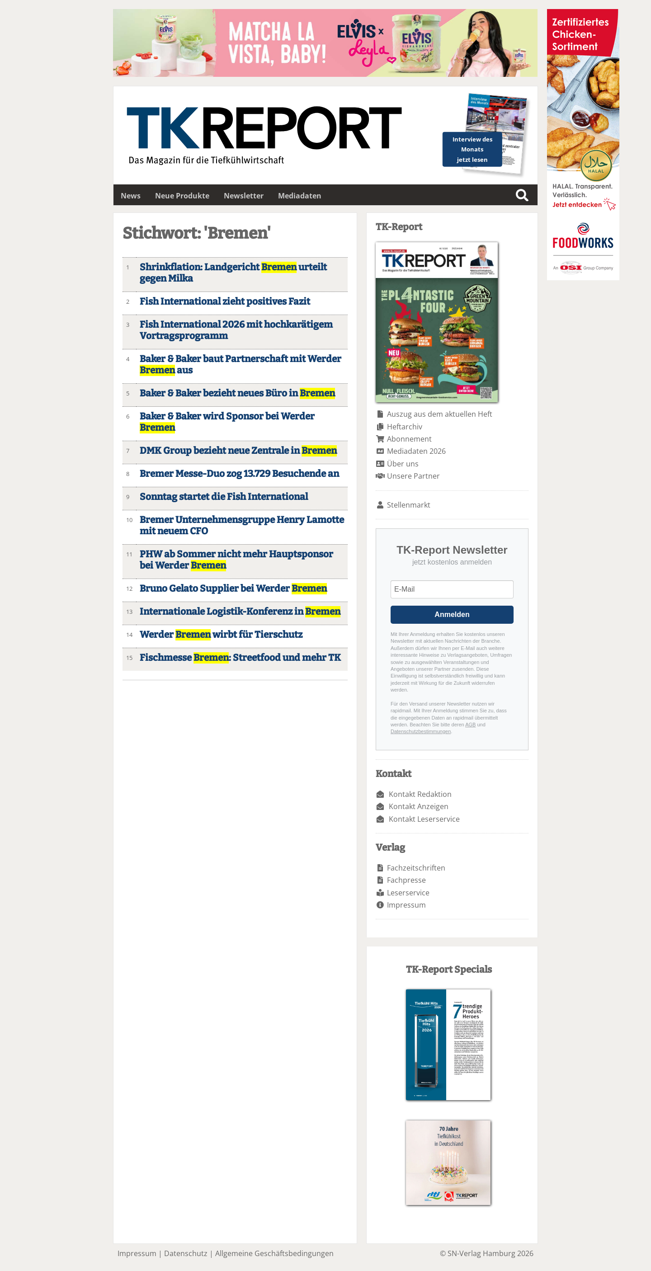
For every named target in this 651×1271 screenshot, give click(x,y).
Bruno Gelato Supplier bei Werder (233, 588)
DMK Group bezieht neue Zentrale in (238, 451)
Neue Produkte (182, 196)
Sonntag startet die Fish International (224, 497)
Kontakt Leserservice (424, 819)
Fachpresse (406, 880)
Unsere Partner (413, 476)
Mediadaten (299, 196)
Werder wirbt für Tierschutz (221, 634)
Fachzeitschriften (416, 868)
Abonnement (409, 439)
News (131, 196)
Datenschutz (186, 1253)
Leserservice (408, 893)
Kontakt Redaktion (420, 794)
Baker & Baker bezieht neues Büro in (237, 393)
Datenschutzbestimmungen (421, 731)
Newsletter (244, 196)
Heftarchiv (404, 427)
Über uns (403, 464)
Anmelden (451, 614)
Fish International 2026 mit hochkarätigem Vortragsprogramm (236, 330)
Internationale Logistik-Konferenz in (240, 611)
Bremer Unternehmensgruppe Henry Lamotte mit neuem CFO (242, 525)
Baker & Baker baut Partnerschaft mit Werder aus (240, 364)
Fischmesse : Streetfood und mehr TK (240, 658)
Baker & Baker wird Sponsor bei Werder (227, 422)
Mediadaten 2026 (416, 451)
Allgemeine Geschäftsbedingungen (274, 1253)
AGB (470, 724)
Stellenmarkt (408, 505)
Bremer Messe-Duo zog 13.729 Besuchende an (239, 474)
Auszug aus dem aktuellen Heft (439, 414)
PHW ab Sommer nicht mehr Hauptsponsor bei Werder (236, 560)
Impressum (406, 905)
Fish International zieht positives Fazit (225, 301)
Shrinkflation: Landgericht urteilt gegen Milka (233, 273)
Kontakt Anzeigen (418, 806)
